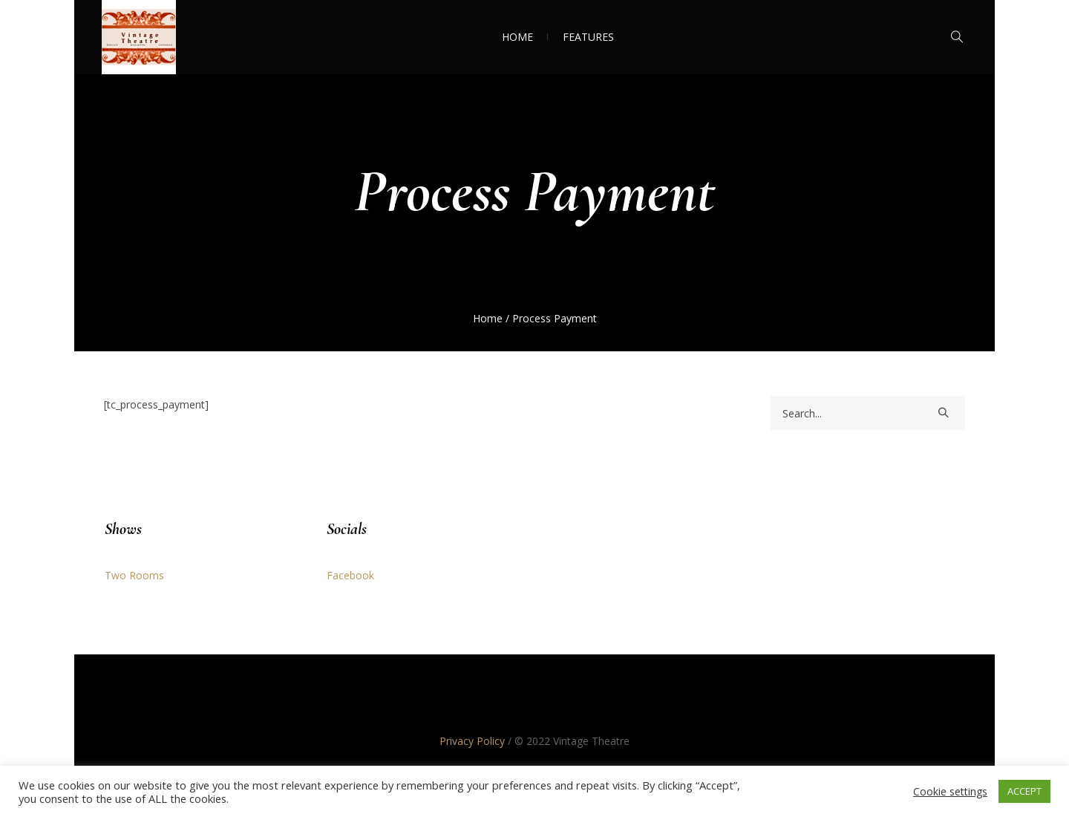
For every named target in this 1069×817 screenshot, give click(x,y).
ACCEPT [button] (1024, 791)
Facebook (350, 575)
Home (488, 318)
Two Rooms (134, 575)
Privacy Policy (472, 741)
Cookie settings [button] (950, 791)
